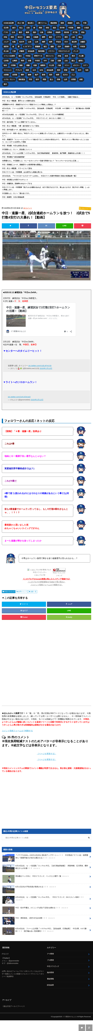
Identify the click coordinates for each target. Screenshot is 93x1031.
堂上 (51, 78)
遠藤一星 (33, 590)
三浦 (14, 51)
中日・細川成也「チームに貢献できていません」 (19, 121)
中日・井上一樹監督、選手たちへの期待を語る (18, 100)
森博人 (81, 60)
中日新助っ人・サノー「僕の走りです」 (16, 192)
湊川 (5, 83)
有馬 (75, 46)
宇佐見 (58, 41)
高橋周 (58, 32)
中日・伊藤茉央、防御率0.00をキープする (17, 182)
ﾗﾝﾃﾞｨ (85, 65)
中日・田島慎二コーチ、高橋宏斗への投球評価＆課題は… (22, 163)
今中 (45, 60)
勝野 (43, 37)
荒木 (73, 55)
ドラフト (51, 51)
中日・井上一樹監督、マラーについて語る (17, 167)
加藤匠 (83, 41)
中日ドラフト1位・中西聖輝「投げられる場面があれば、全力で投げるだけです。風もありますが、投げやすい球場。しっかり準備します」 (46, 187)
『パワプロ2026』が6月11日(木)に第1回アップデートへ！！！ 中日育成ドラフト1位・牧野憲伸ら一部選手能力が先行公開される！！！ (45, 856)
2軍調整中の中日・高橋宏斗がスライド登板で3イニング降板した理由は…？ (29, 103)
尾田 (66, 37)
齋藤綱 (37, 46)
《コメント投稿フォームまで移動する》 (46, 584)
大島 (41, 32)
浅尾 (27, 69)
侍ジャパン (50, 55)
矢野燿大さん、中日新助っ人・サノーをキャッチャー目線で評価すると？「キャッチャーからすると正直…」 (40, 160)
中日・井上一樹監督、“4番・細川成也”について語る (20, 125)
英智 (65, 69)
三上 (73, 74)
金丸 (77, 23)
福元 (45, 46)
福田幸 (6, 46)
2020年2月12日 (46, 367)
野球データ (38, 55)
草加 (83, 32)
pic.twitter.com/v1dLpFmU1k (40, 364)
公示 (34, 69)
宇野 (72, 69)
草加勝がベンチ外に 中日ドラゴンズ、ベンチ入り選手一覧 (35, 876)
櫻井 (22, 74)
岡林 (40, 27)
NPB (41, 69)
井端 (59, 55)
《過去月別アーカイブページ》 (14, 1005)
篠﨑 (29, 74)
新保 (43, 74)
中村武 (37, 60)
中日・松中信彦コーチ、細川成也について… (18, 128)
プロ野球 (50, 959)
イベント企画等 (9, 55)
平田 (30, 78)
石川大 (65, 74)
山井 (65, 78)
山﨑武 (14, 60)
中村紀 (28, 55)
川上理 (51, 65)
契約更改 (22, 78)
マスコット (8, 69)
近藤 (59, 60)
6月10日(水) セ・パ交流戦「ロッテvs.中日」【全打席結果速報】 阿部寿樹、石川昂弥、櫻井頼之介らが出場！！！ (45, 866)
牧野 (57, 74)
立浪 (28, 27)
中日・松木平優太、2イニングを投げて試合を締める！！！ (35, 907)
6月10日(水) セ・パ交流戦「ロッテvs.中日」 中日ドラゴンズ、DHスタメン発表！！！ (33, 117)
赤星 (81, 78)
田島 (58, 78)
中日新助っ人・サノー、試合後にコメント (17, 148)
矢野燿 (6, 74)
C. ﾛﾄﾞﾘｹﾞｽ (27, 46)
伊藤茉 (21, 51)
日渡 (52, 60)
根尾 (62, 23)
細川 (14, 27)
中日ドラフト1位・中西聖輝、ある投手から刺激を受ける (22, 171)
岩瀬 (35, 65)
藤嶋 (28, 37)
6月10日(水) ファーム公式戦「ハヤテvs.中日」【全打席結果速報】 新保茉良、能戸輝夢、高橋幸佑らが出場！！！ (43, 152)
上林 (73, 37)
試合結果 (31, 51)
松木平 (21, 41)
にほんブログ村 (39, 574)
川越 (59, 65)
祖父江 (20, 37)
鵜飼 (78, 27)
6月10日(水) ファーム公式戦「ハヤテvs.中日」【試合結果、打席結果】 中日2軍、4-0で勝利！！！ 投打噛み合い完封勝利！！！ (46, 108)
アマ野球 (50, 953)
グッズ (75, 51)
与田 (86, 69)
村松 (47, 27)
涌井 (34, 32)
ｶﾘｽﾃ (66, 41)
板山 (80, 37)
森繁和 (42, 65)
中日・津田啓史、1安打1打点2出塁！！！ (28, 918)
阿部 (44, 78)
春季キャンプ (22, 590)
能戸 (36, 74)
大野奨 (73, 78)
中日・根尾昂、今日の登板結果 (13, 196)
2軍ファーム (42, 23)
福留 (21, 65)
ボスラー (76, 65)
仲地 (5, 37)
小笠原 (86, 27)
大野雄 (49, 32)
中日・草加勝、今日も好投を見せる (14, 145)
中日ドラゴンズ (64, 51)
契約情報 (41, 51)
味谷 (5, 65)
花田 (50, 74)
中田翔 (71, 27)
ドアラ (58, 37)
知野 (50, 41)
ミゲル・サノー (9, 78)
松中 (79, 69)
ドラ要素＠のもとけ (69, 1015)
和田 (22, 60)
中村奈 (82, 46)
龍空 (20, 32)
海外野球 (50, 971)
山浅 (29, 41)
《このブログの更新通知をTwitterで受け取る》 (46, 581)
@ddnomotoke (12, 962)
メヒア (6, 41)
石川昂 (6, 27)
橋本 (50, 37)
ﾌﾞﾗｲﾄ (6, 32)
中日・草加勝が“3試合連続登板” (13, 156)
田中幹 (62, 27)
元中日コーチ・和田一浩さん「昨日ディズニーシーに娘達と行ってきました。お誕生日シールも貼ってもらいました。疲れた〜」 (45, 133)
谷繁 (29, 60)
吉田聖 (14, 74)
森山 (73, 60)
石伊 (59, 46)
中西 (84, 23)
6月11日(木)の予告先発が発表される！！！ (29, 886)
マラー (67, 65)
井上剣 (6, 51)
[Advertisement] (46, 661)
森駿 (52, 46)
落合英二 (31, 23)
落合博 (74, 41)
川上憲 (81, 55)
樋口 (20, 55)
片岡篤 (13, 65)
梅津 (27, 32)
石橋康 (35, 37)
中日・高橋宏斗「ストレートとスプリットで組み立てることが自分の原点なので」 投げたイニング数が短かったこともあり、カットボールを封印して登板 (45, 140)
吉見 (66, 55)
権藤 (28, 65)
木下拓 (75, 32)
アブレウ (19, 69)
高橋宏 (70, 23)
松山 (21, 27)
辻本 (13, 32)
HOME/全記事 (9, 23)
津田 (12, 37)
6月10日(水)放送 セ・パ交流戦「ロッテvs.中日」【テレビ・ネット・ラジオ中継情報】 (33, 113)
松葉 (14, 41)
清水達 (66, 32)
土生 (66, 60)
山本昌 (6, 60)
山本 (36, 41)
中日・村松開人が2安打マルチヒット (15, 179)
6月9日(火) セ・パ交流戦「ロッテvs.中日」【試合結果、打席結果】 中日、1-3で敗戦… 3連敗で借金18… (41, 96)
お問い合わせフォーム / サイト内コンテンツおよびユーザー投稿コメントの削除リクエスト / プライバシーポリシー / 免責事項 (23, 972)
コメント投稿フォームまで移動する (17, 730)
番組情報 (53, 23)
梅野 (43, 41)
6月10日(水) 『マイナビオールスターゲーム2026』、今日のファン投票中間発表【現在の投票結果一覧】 (39, 175)
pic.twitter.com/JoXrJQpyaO (19, 396)
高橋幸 (67, 46)
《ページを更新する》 (46, 753)
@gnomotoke (14, 959)
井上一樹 (21, 23)
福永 (54, 27)
